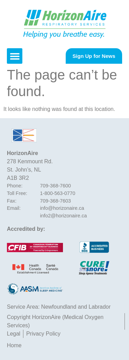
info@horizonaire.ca (62, 208)
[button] (14, 56)
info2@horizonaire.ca (63, 215)
